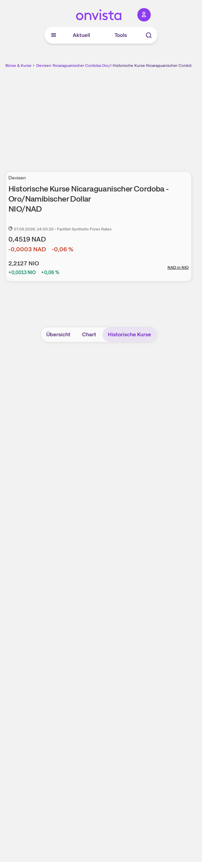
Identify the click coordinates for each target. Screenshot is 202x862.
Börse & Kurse (18, 65)
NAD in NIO (178, 267)
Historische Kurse (129, 334)
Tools (121, 35)
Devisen (43, 65)
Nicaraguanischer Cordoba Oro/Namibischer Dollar (99, 65)
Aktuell (81, 35)
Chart (89, 334)
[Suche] (148, 35)
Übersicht (58, 334)
